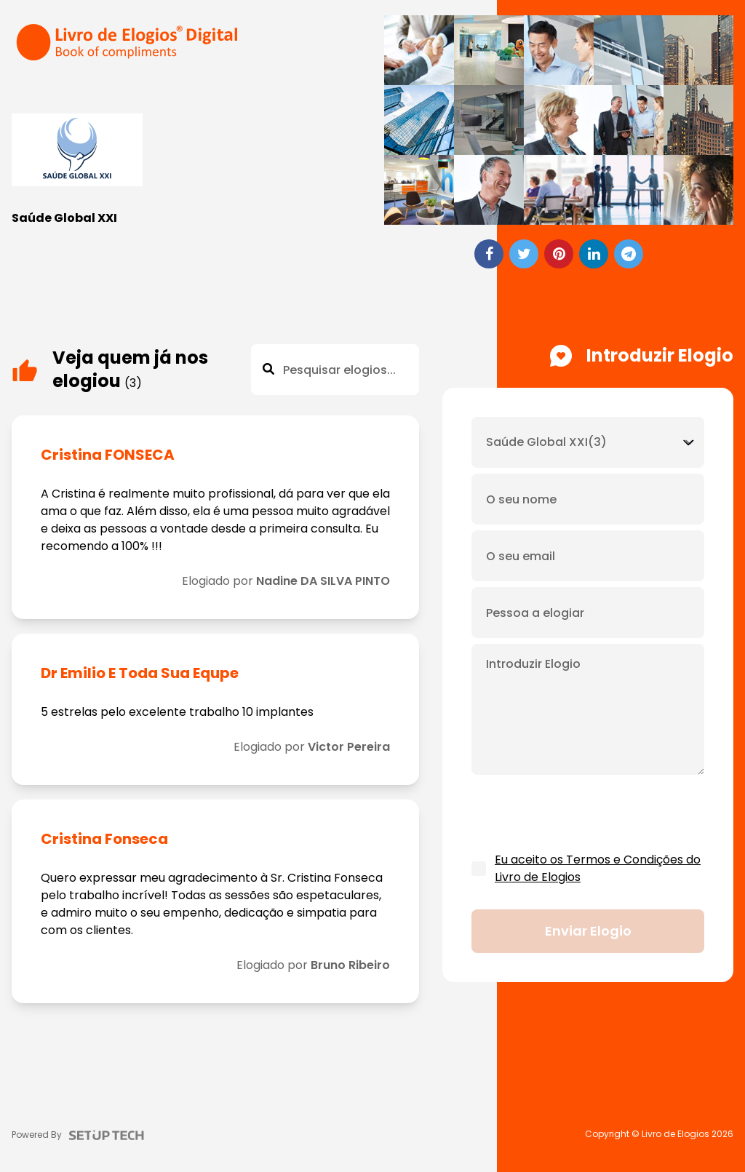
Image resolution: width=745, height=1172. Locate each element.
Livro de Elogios (675, 1134)
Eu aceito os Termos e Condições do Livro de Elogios (598, 868)
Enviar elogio (588, 931)
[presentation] (582, 814)
